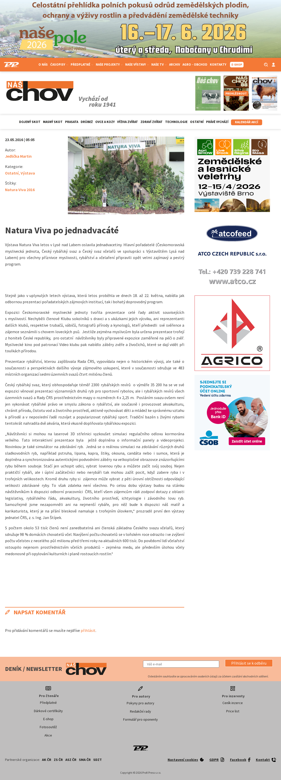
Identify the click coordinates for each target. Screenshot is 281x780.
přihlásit (88, 630)
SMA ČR (85, 759)
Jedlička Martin (18, 156)
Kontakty (218, 64)
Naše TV (159, 64)
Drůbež (87, 122)
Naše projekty (109, 64)
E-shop (48, 719)
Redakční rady (140, 711)
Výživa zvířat (127, 122)
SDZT (97, 759)
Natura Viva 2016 (20, 189)
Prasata (71, 122)
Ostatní (197, 122)
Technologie (176, 122)
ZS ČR (58, 759)
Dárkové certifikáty (48, 711)
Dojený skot (29, 122)
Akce (48, 735)
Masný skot (53, 122)
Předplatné (82, 64)
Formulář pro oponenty (140, 719)
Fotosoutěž (48, 727)
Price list (232, 711)
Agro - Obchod (194, 64)
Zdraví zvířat (151, 122)
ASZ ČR (70, 759)
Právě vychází (217, 122)
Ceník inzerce (232, 703)
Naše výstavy (137, 64)
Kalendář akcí (246, 122)
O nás (43, 64)
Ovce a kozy (105, 122)
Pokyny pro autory (140, 703)
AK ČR (46, 759)
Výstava (28, 173)
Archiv (174, 64)
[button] (249, 663)
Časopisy (59, 64)
